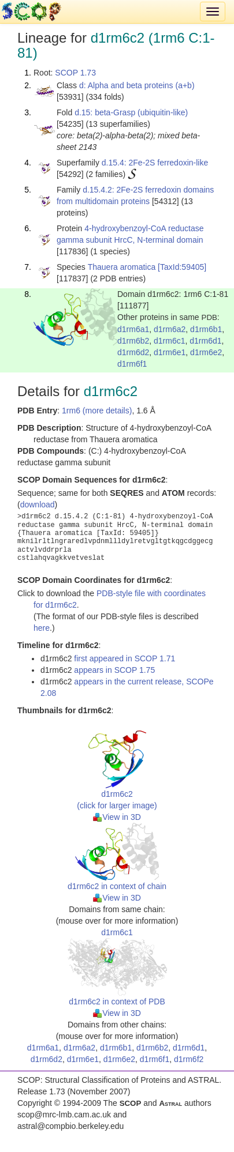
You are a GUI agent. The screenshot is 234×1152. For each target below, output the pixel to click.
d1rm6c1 (169, 340)
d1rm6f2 (188, 1059)
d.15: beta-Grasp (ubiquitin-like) (131, 112)
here (42, 628)
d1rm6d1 (205, 340)
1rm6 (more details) (97, 410)
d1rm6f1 (132, 363)
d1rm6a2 (169, 329)
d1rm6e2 (206, 352)
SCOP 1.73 (75, 72)
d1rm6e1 (169, 352)
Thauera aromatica (122, 267)
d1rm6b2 (133, 340)
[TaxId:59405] (182, 267)
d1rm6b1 (206, 329)
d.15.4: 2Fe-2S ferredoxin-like (155, 162)
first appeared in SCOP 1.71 (124, 658)
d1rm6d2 (133, 352)
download (37, 504)
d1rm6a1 (133, 329)
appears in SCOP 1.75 (114, 670)
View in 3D (117, 817)
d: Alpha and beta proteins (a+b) (137, 85)
